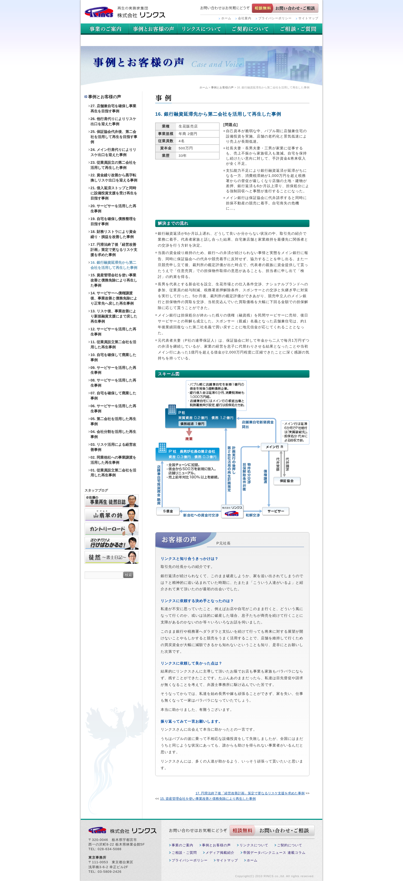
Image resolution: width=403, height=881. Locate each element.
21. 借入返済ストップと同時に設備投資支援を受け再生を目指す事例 (113, 193)
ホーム (226, 18)
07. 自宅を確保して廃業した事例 (113, 395)
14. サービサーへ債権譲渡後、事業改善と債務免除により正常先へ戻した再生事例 (113, 298)
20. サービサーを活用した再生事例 (113, 208)
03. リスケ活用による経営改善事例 (113, 447)
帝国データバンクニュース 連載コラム (274, 853)
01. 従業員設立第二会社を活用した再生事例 (113, 472)
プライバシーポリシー (275, 18)
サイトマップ (308, 18)
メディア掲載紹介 (220, 853)
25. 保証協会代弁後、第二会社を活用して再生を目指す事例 (113, 137)
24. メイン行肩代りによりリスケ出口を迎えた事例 (113, 152)
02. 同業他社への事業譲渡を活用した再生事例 (113, 460)
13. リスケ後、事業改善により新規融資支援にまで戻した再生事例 (113, 316)
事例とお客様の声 (153, 29)
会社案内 (244, 18)
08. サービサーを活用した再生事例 (113, 382)
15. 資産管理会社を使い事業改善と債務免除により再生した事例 (208, 799)
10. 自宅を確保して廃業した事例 (113, 357)
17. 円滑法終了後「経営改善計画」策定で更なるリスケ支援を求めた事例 (250, 793)
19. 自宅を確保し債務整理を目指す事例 (113, 221)
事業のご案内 (105, 29)
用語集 (201, 29)
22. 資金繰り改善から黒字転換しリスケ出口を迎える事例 (113, 177)
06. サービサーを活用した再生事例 (113, 408)
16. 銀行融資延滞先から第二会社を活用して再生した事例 (113, 265)
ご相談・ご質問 (105, 40)
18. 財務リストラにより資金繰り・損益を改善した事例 (113, 234)
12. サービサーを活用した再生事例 (113, 331)
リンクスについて (250, 29)
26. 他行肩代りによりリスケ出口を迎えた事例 (113, 121)
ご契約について (298, 29)
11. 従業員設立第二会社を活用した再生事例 (113, 344)
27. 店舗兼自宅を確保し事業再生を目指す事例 (113, 108)
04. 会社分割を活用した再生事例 (113, 434)
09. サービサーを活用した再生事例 (113, 370)
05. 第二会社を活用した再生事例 (113, 421)
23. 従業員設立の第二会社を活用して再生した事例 (113, 165)
